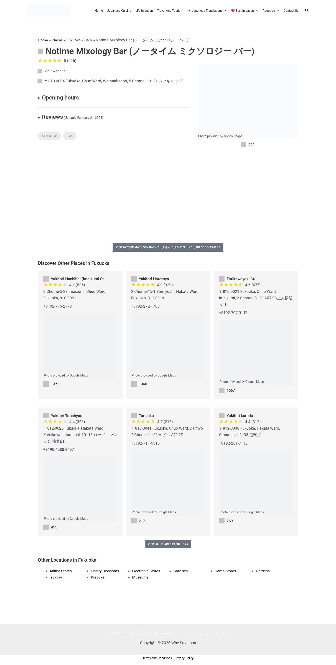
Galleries (180, 572)
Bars (90, 40)
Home (99, 10)
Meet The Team (139, 635)
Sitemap (218, 635)
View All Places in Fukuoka (168, 545)
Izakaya (56, 578)
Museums (140, 578)
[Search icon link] (307, 10)
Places (58, 40)
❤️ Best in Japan (244, 10)
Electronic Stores (146, 572)
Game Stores (226, 572)
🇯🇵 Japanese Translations (207, 10)
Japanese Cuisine (119, 10)
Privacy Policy (164, 635)
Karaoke (98, 578)
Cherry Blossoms (105, 572)
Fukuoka (74, 40)
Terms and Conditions (193, 635)
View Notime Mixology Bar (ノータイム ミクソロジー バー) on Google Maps (168, 247)
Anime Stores (61, 572)
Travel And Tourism (170, 10)
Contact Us (291, 10)
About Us (271, 10)
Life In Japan (144, 10)
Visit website (55, 71)
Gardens (263, 572)
